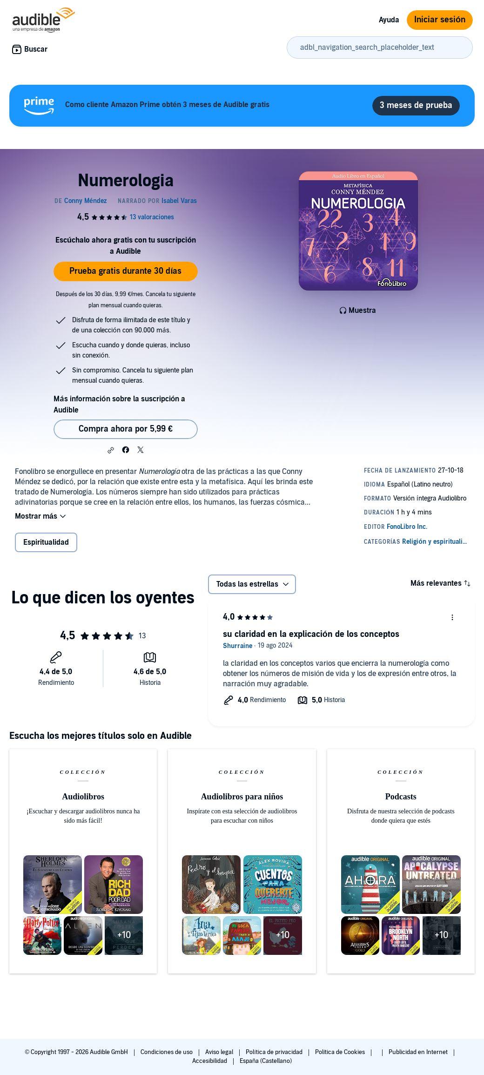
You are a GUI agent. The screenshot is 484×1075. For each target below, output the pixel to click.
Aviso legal (220, 1052)
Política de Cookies (341, 1052)
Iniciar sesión (439, 20)
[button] (110, 450)
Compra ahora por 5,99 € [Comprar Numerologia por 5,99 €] (126, 429)
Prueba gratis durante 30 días (125, 271)
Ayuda (389, 20)
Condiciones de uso (167, 1052)
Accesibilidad (210, 1061)
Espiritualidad (46, 542)
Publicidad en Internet (419, 1052)
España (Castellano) (266, 1061)
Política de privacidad (275, 1052)
